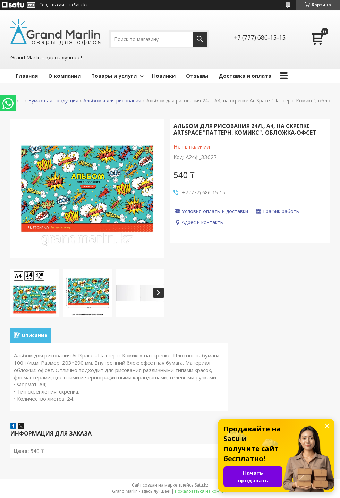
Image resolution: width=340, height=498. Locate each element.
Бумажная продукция (53, 101)
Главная (27, 75)
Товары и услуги (114, 75)
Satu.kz (201, 485)
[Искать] (200, 39)
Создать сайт (52, 4)
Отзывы (197, 75)
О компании (64, 75)
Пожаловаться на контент (201, 491)
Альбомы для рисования (112, 101)
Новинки (164, 75)
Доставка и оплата (245, 75)
